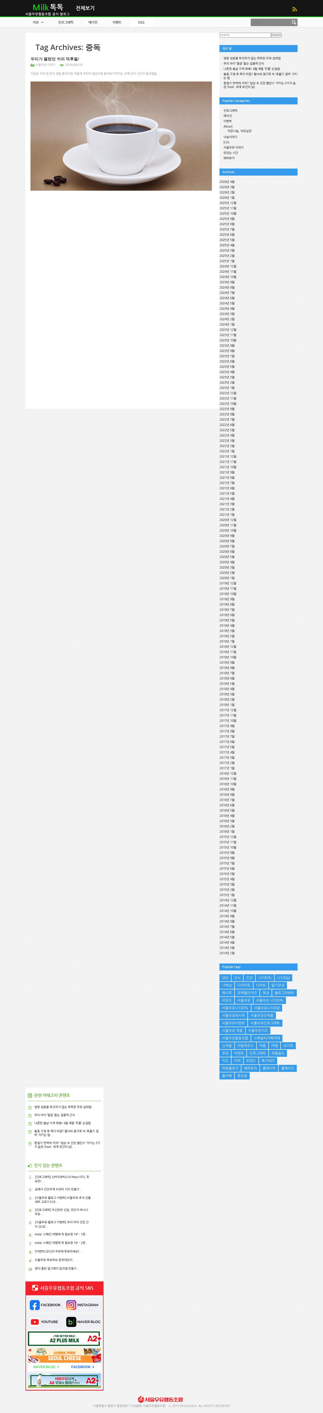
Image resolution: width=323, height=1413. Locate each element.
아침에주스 (245, 1045)
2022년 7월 (227, 419)
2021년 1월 (227, 514)
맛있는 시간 (230, 152)
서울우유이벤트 (233, 1023)
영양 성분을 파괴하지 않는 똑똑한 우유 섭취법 (252, 58)
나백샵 (227, 985)
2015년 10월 (227, 847)
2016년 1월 (227, 831)
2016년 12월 (227, 773)
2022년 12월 (227, 393)
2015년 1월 (227, 895)
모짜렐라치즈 (247, 993)
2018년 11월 (227, 652)
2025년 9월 (227, 218)
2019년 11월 (227, 588)
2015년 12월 (227, 836)
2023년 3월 (227, 377)
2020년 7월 (227, 546)
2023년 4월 (227, 372)
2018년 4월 (227, 689)
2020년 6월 (227, 551)
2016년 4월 (227, 815)
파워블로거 (230, 1068)
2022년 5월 (227, 430)
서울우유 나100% (269, 1000)
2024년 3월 (227, 313)
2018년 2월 (227, 699)
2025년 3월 (227, 250)
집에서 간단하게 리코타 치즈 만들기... (58, 1189)
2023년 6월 (227, 361)
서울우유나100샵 (267, 1008)
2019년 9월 (227, 599)
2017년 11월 (227, 715)
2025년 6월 (227, 234)
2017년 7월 (227, 736)
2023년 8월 (227, 350)
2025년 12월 (227, 203)
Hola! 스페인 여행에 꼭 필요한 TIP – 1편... (61, 1234)
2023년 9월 (227, 345)
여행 (274, 1045)
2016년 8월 (227, 794)
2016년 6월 (227, 805)
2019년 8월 (227, 604)
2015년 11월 (227, 842)
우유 (225, 1053)
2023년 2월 (227, 382)
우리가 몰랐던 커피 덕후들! (54, 59)
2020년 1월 (227, 578)
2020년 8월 (227, 541)
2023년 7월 (227, 356)
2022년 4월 (227, 435)
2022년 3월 (227, 440)
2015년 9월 (227, 852)
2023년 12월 (227, 329)
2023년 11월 (227, 335)
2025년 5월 (227, 239)
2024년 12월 (227, 266)
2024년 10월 (227, 276)
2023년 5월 (227, 366)
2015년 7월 (227, 863)
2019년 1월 (227, 641)
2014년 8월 (227, 921)
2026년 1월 (227, 197)
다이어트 (243, 985)
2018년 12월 (227, 646)
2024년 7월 (227, 292)
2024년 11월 (227, 271)
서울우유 (243, 1000)
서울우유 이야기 (46, 64)
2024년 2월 (227, 319)
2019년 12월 (227, 583)
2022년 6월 (227, 424)
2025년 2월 (227, 255)
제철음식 (277, 1053)
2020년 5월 (227, 556)
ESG (226, 142)
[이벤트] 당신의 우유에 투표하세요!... (58, 1251)
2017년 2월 (227, 762)
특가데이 (268, 1061)
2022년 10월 (227, 403)
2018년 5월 (227, 683)
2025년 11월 (227, 208)
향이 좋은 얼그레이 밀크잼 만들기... (57, 1268)
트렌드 (251, 1061)
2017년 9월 (227, 726)
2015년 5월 (227, 873)
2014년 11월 (227, 905)
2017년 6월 (227, 741)
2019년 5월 (227, 620)
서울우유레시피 (233, 1015)
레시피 (227, 993)
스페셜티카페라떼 (267, 1038)
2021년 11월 (227, 461)
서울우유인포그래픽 (265, 1023)
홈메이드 (287, 1068)
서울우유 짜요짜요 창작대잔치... (55, 1260)
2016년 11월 (227, 778)
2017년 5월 (227, 747)
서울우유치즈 (258, 1030)
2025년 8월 (227, 224)
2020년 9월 (227, 535)
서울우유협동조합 (235, 1038)
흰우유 (242, 1076)
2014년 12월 (227, 900)
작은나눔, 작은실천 (239, 131)
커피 (237, 1061)
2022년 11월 (227, 398)
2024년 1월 (227, 324)
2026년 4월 (227, 181)
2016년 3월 (227, 821)
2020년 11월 (227, 525)
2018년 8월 (227, 667)
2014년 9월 (227, 916)
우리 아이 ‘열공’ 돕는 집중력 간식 (243, 63)
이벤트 (227, 121)
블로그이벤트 (284, 993)
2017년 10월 (227, 720)
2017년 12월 (227, 710)
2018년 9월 (227, 662)
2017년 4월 (227, 752)
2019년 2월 (227, 636)
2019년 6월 (227, 615)
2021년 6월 (227, 488)
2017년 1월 (227, 768)
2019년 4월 (227, 625)
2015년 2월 (227, 889)
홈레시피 (269, 1068)
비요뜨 (227, 1000)
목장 (266, 993)
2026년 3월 (227, 187)
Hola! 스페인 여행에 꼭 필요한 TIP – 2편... (61, 1242)
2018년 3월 (227, 694)
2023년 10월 (227, 340)
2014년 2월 (227, 953)
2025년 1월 (227, 261)
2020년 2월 (227, 572)
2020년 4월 (227, 562)
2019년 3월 (227, 630)
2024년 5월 (227, 303)
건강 (249, 978)
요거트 (288, 1045)
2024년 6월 (227, 298)
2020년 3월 (227, 567)
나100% (265, 978)
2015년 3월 (227, 884)
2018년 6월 (227, 678)
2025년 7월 (227, 229)
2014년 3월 (227, 947)
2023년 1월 (227, 387)
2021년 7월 (227, 483)
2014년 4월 (227, 942)
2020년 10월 (227, 530)
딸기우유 (277, 985)
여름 (262, 1045)
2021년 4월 (227, 498)
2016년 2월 (227, 826)
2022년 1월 (227, 451)
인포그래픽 (230, 110)
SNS (225, 978)
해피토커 (229, 158)
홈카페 (227, 1076)
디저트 (261, 985)
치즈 (225, 1061)
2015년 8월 (227, 858)
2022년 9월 (227, 409)
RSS (294, 9)
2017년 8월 (227, 731)
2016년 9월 (227, 789)
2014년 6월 (227, 932)
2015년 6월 (227, 868)
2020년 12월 (227, 519)
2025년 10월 (227, 213)
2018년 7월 (227, 673)
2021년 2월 (227, 509)
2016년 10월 (227, 784)
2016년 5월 (227, 810)
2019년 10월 (227, 593)
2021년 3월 (227, 504)
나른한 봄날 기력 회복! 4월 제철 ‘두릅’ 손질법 (251, 68)
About (228, 126)
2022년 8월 (227, 414)
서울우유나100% (235, 1008)
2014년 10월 (227, 910)
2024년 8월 (227, 287)
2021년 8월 (227, 477)
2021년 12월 (227, 456)
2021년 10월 (227, 467)
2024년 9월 (227, 282)
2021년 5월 (227, 493)
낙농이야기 (230, 137)
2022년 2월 (227, 446)
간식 (237, 978)
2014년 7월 (227, 926)
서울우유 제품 (232, 1030)
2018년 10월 (227, 657)
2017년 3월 (227, 757)
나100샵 (283, 978)
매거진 (227, 115)
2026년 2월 (227, 192)
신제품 (227, 1045)
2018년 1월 (227, 704)
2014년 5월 (227, 937)
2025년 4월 (227, 245)
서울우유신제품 (261, 1015)
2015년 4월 (227, 879)
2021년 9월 (227, 472)
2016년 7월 (227, 799)
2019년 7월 (227, 609)
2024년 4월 (227, 308)
